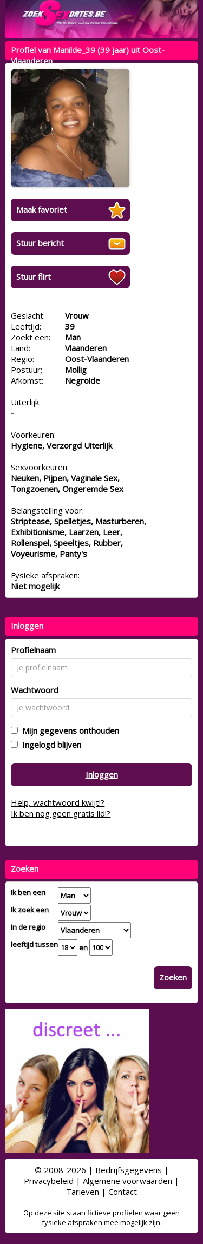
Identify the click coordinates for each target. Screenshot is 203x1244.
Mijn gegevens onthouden (68, 730)
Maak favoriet (41, 209)
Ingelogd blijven (49, 744)
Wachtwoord (34, 689)
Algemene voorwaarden (127, 1180)
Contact (122, 1191)
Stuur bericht (40, 243)
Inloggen (102, 774)
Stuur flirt (33, 276)
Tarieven (82, 1191)
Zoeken (173, 977)
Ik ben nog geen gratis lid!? (60, 813)
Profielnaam (33, 649)
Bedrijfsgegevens (128, 1169)
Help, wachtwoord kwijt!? (57, 802)
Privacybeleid (49, 1180)
